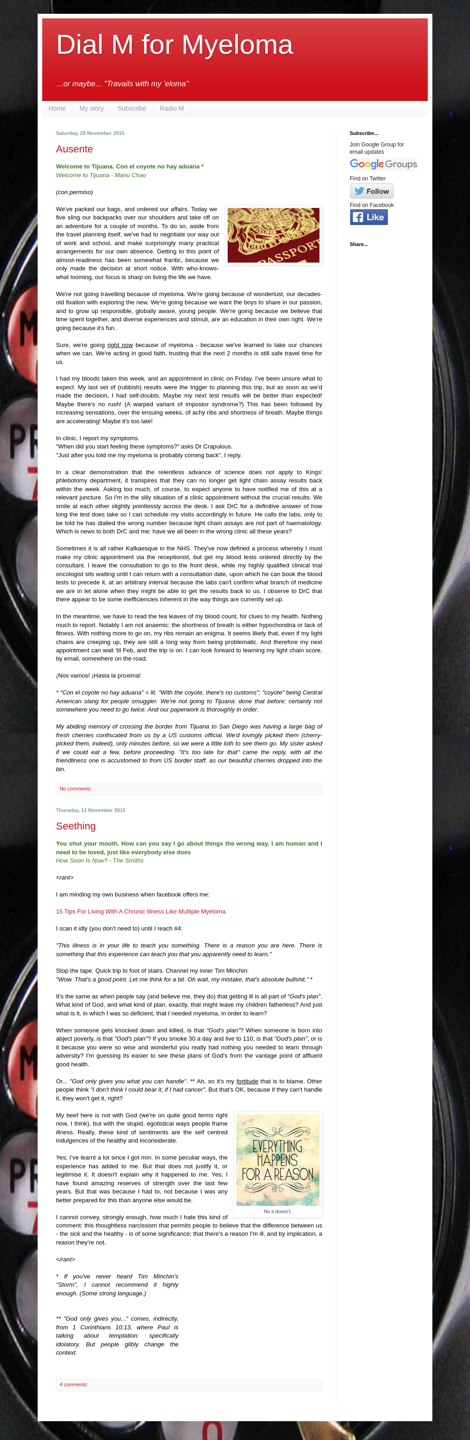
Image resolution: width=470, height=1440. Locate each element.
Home (57, 108)
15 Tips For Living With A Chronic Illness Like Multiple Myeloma (140, 911)
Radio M (172, 108)
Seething (76, 826)
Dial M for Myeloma (174, 44)
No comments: (76, 788)
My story (91, 108)
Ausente (74, 149)
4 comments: (75, 1384)
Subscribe (132, 108)
